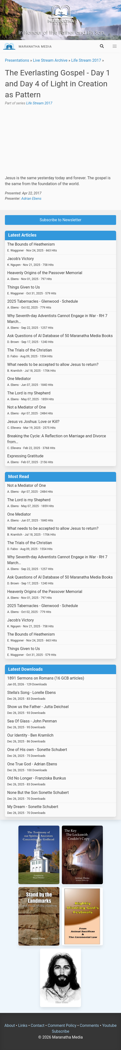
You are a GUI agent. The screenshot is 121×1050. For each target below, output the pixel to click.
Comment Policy (62, 1025)
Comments (89, 1025)
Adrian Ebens (31, 199)
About (9, 1025)
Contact (37, 1025)
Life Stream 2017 (86, 60)
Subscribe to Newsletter (60, 220)
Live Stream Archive (50, 60)
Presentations (17, 60)
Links (22, 1025)
